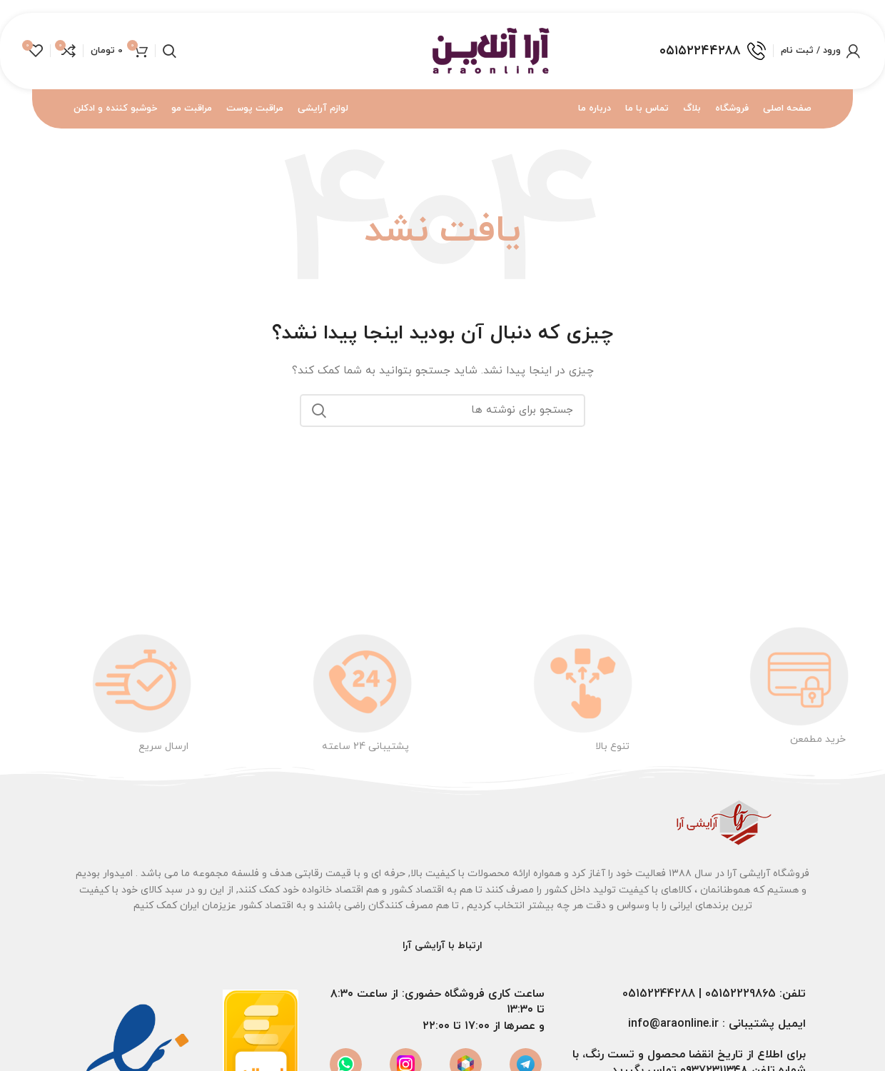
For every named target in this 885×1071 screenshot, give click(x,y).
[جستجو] (169, 52)
